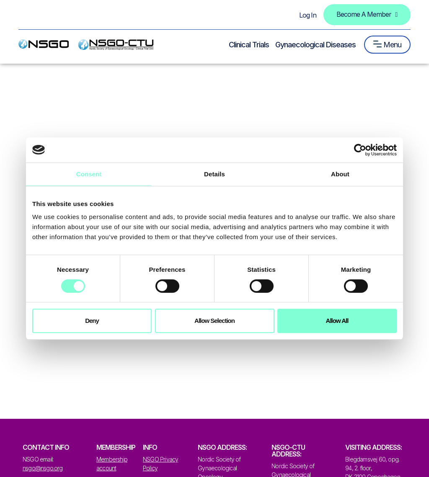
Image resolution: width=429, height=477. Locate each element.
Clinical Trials (249, 44)
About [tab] (340, 174)
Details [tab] (214, 174)
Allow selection (214, 320)
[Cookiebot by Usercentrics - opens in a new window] (360, 150)
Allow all (337, 320)
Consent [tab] (89, 174)
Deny (92, 320)
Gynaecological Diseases (315, 44)
